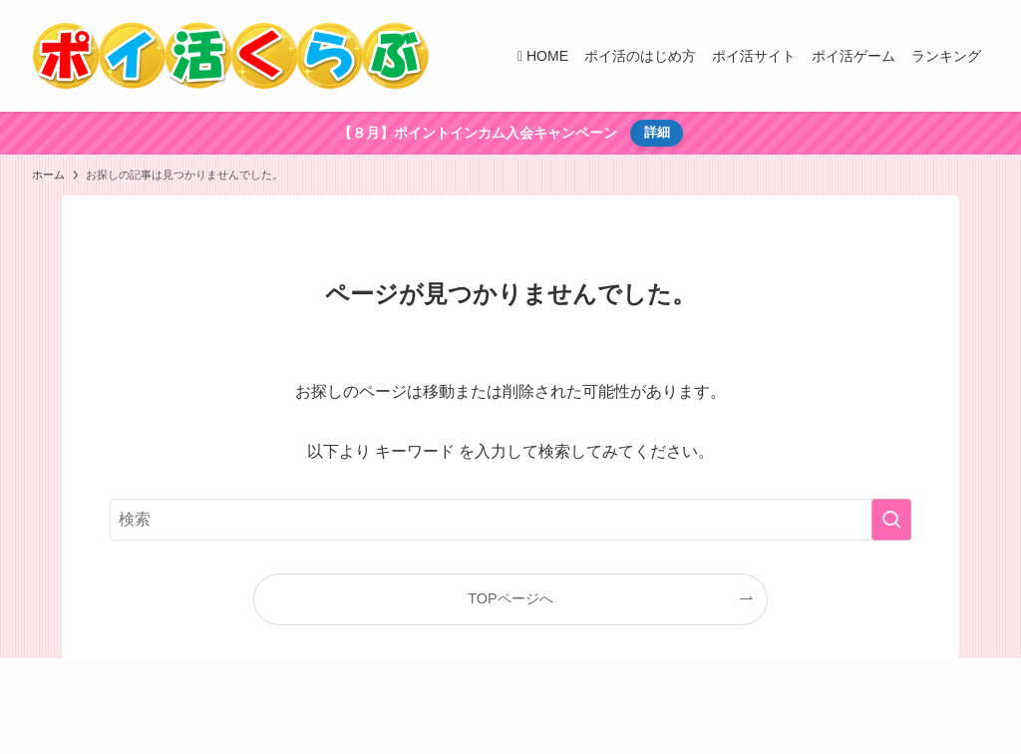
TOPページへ (510, 598)
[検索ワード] (510, 520)
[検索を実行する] (891, 520)
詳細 (657, 132)
